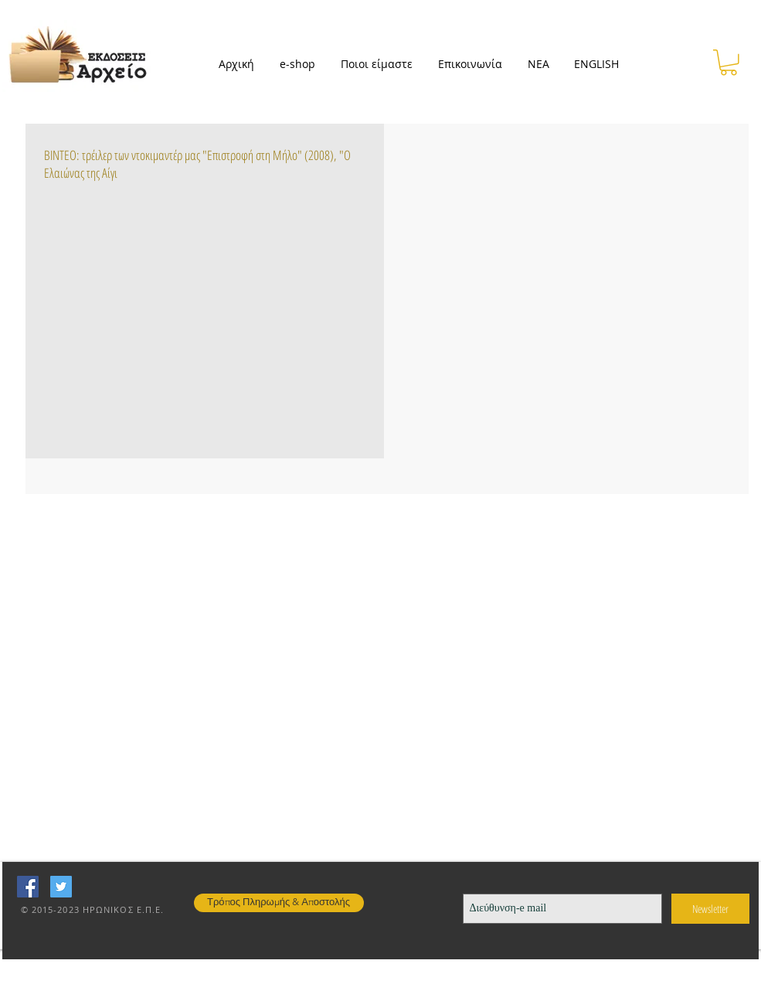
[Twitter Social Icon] (61, 886)
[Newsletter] (710, 909)
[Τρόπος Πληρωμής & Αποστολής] (279, 903)
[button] (302, 64)
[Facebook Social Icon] (28, 886)
